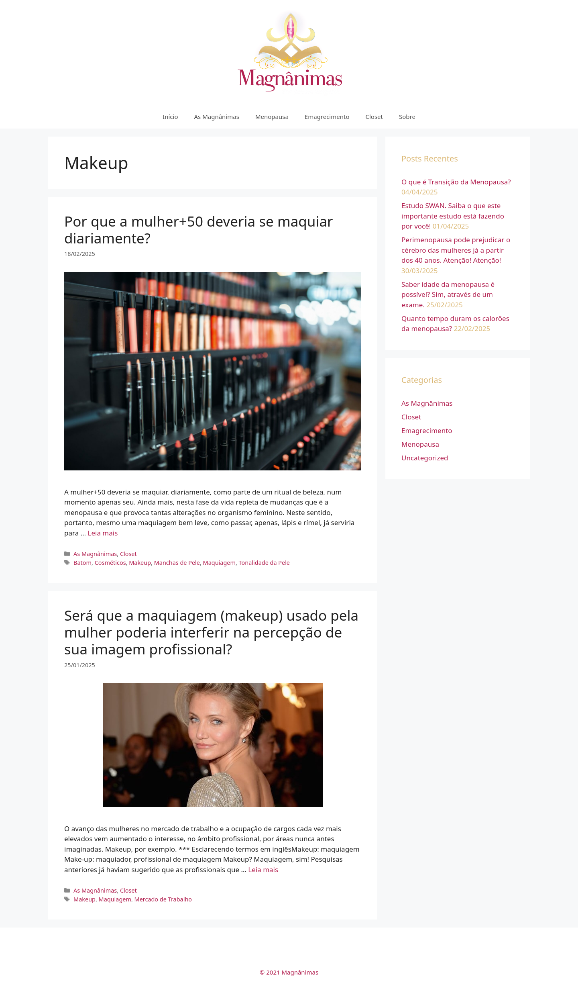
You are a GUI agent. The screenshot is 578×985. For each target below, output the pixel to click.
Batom (82, 562)
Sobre (407, 116)
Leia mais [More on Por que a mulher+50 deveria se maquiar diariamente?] (103, 532)
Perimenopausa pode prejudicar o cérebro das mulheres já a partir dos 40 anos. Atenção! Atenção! (455, 250)
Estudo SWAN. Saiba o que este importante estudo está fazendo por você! (452, 216)
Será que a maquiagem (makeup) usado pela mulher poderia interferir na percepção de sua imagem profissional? (211, 632)
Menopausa (272, 116)
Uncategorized (424, 457)
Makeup (140, 562)
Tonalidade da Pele (264, 562)
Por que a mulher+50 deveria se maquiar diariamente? (198, 229)
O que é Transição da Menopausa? (456, 181)
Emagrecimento (327, 116)
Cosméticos (110, 562)
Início (170, 116)
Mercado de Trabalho (163, 899)
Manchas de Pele (177, 562)
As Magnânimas (216, 116)
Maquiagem (219, 562)
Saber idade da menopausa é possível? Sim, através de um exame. (448, 294)
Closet (374, 116)
